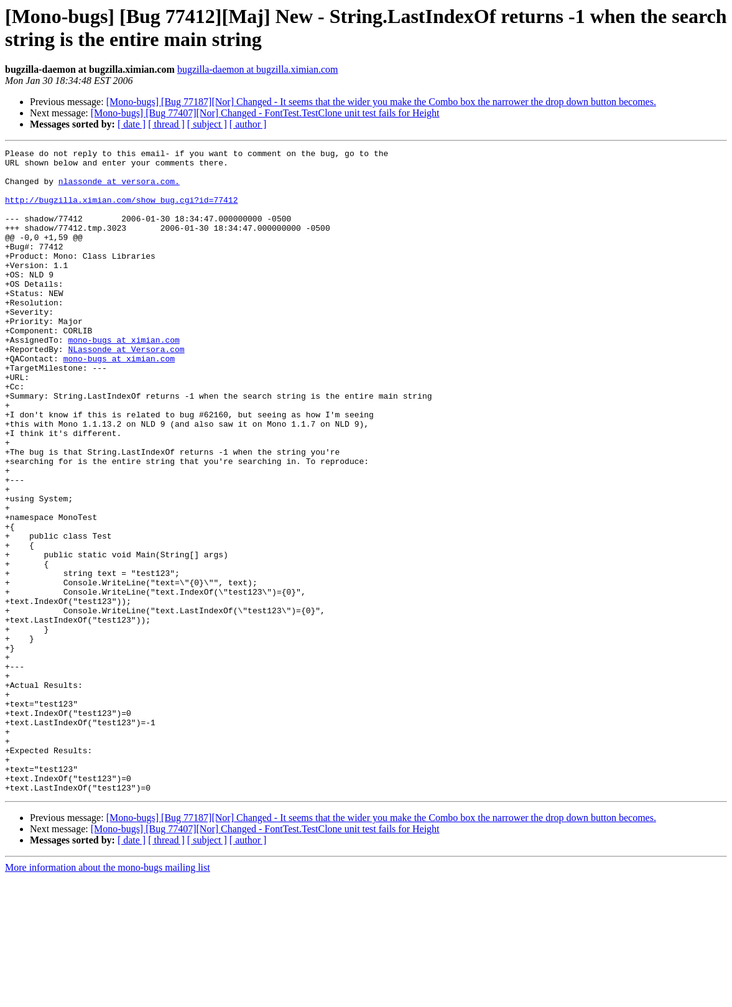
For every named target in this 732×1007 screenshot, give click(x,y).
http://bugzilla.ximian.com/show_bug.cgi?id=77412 (121, 210)
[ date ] (132, 124)
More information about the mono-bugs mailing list (107, 996)
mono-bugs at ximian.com (123, 378)
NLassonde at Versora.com (126, 390)
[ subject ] (207, 124)
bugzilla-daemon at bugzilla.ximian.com (257, 69)
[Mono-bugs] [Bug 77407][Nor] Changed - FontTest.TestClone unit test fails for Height (265, 113)
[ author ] (248, 124)
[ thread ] (166, 124)
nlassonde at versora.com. (119, 188)
